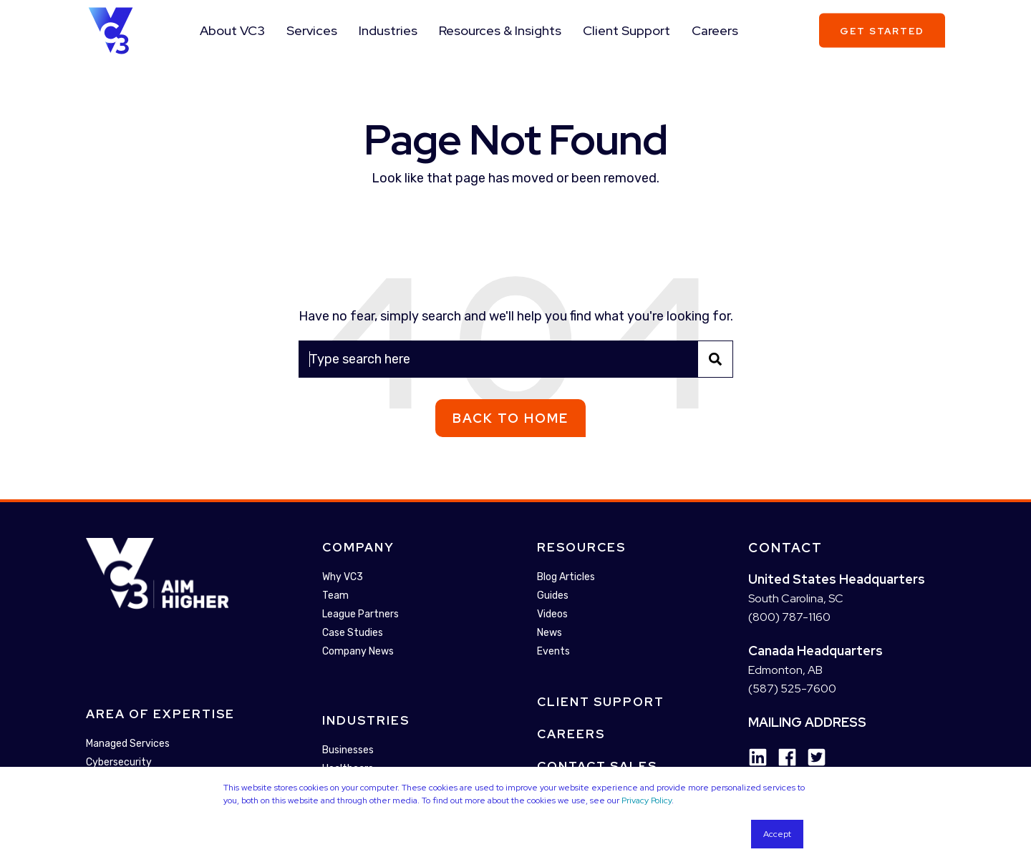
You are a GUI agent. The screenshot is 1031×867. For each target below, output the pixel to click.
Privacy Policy (646, 800)
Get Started (882, 30)
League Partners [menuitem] (360, 614)
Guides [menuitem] (552, 595)
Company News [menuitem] (358, 651)
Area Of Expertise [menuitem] (160, 714)
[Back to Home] (110, 29)
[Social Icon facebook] (782, 757)
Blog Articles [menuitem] (566, 577)
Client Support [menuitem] (626, 30)
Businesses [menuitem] (348, 750)
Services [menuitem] (311, 30)
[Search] (516, 359)
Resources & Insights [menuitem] (500, 30)
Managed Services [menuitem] (128, 744)
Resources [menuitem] (581, 547)
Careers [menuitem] (715, 30)
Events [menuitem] (553, 651)
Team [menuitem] (335, 595)
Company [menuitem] (358, 547)
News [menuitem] (549, 633)
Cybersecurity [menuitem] (119, 763)
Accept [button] (777, 834)
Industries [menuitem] (388, 30)
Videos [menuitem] (552, 614)
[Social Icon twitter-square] (811, 757)
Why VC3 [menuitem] (342, 577)
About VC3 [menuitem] (232, 30)
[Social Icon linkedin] (758, 757)
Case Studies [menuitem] (352, 633)
